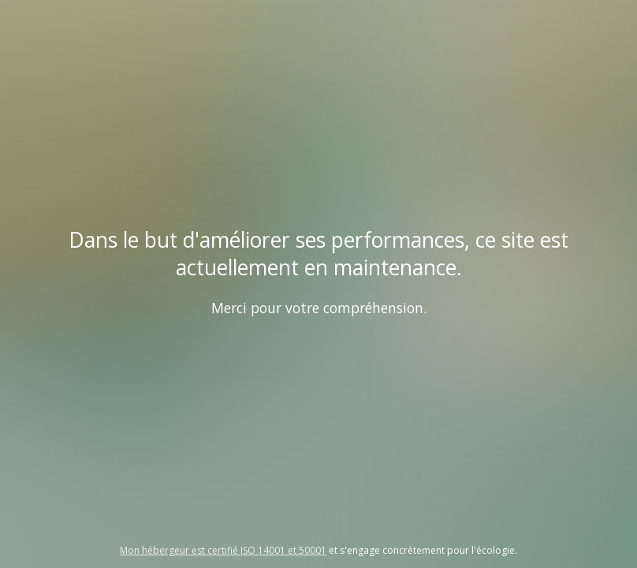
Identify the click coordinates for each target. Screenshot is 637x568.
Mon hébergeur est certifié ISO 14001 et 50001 (223, 550)
